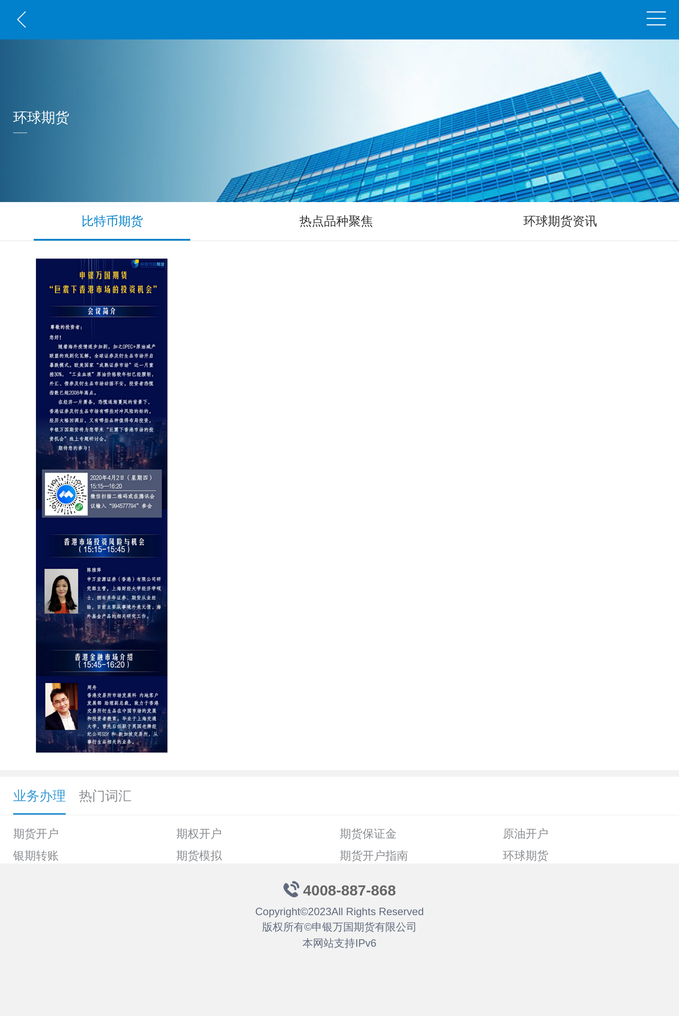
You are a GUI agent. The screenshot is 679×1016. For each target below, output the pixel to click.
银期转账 (36, 855)
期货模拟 (199, 855)
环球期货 (525, 855)
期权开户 (199, 833)
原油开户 (525, 833)
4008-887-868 (349, 890)
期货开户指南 (374, 855)
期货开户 (36, 833)
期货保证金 (368, 833)
